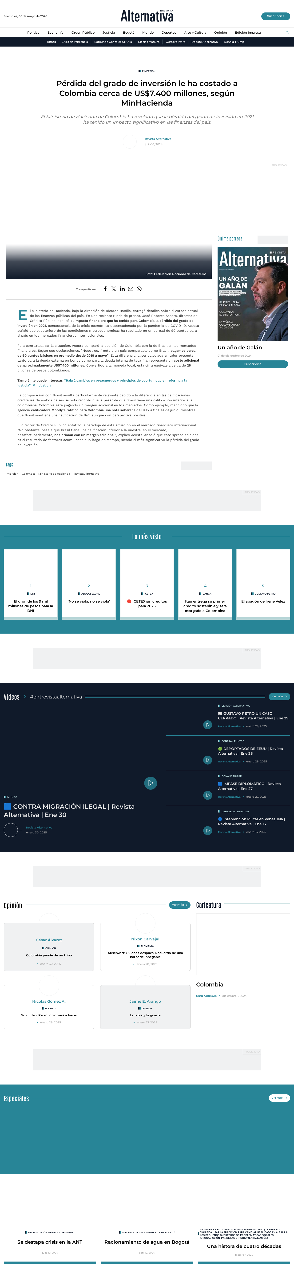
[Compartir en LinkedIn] (122, 289)
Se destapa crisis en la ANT (50, 1243)
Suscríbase (275, 16)
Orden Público (82, 32)
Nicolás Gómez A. (49, 1001)
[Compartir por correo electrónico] (130, 289)
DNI (32, 594)
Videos (12, 697)
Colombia (28, 474)
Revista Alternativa (158, 139)
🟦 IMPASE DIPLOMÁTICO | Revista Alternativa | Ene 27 (250, 786)
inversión (149, 71)
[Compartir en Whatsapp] (139, 289)
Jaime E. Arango (145, 1001)
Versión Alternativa (236, 705)
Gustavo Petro (176, 41)
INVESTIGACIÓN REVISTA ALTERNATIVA (52, 1233)
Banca (206, 594)
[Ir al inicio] (147, 16)
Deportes (169, 32)
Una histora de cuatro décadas (244, 1248)
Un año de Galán (241, 347)
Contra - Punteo (233, 741)
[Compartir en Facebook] (105, 289)
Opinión (221, 32)
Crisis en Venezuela (73, 41)
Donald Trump (235, 41)
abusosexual (90, 594)
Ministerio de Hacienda (55, 474)
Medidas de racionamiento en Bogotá (148, 1233)
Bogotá (128, 32)
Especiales (16, 1099)
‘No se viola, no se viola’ (89, 602)
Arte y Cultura (196, 32)
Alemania (147, 946)
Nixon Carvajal (145, 939)
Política (31, 32)
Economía (54, 32)
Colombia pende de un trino (49, 956)
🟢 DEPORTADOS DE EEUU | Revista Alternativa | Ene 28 (251, 751)
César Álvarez (49, 940)
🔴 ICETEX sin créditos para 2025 (147, 604)
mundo (12, 797)
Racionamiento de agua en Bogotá (147, 1243)
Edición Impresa (249, 32)
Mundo (148, 32)
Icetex (148, 594)
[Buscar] (287, 33)
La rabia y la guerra (145, 1016)
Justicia (108, 32)
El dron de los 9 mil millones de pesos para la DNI (30, 606)
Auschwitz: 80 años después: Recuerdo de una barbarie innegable (145, 955)
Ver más (279, 696)
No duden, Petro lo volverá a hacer (49, 1016)
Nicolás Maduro (148, 41)
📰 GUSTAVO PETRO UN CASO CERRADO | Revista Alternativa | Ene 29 (253, 716)
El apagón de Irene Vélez (263, 602)
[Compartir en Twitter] (113, 289)
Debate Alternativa (205, 41)
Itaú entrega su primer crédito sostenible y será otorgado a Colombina (205, 606)
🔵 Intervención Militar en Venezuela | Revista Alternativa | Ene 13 (251, 821)
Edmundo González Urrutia (112, 41)
